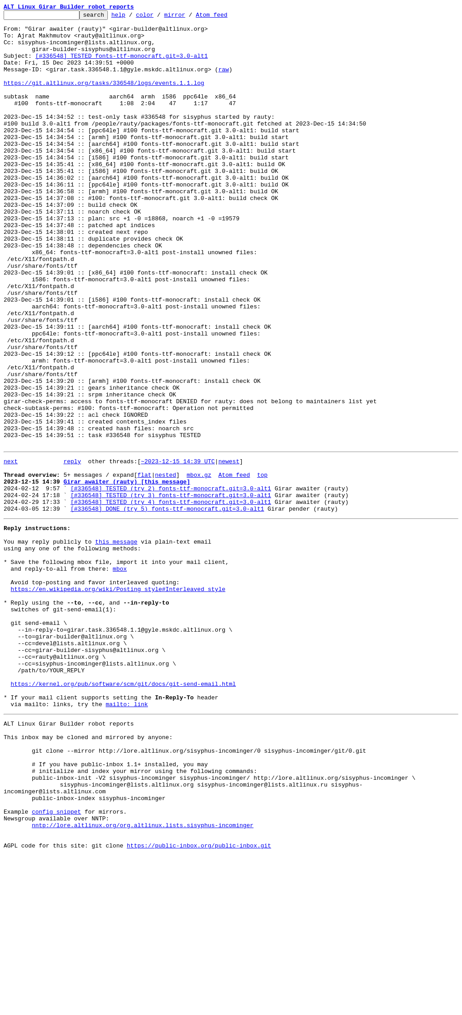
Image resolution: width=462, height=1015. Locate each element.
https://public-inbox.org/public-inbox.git (199, 1005)
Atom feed (225, 17)
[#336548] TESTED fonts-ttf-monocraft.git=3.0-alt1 (121, 65)
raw (223, 81)
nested (165, 565)
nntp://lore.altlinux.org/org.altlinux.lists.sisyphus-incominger (142, 981)
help (132, 17)
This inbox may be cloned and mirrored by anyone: (88, 875)
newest (229, 549)
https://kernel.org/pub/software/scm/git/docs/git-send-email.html (123, 814)
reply (72, 549)
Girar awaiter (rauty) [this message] (127, 573)
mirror (188, 17)
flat (144, 565)
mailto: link (127, 838)
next (11, 549)
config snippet (56, 964)
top (262, 565)
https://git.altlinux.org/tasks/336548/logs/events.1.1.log (104, 97)
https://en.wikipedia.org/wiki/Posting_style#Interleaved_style (118, 700)
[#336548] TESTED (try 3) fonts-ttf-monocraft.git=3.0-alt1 (170, 590)
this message (116, 643)
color (158, 17)
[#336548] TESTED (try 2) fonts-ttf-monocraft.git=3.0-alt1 (170, 581)
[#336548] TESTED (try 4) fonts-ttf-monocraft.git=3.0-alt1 (170, 598)
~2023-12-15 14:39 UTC (178, 549)
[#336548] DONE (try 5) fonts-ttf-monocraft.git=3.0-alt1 (167, 606)
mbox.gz (199, 565)
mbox (120, 675)
